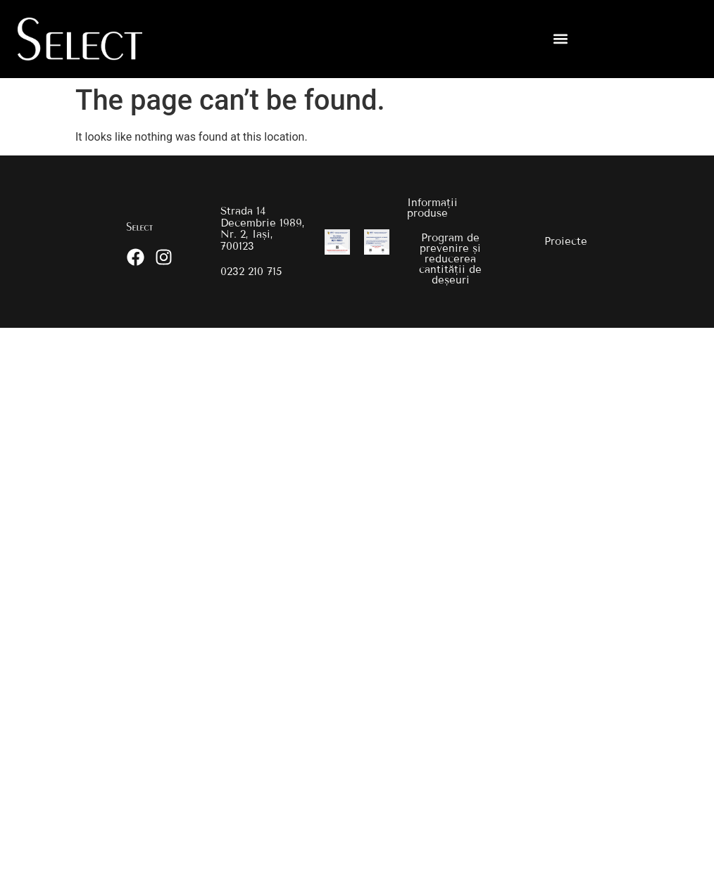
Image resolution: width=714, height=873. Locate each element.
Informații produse (432, 207)
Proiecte (565, 241)
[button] (560, 39)
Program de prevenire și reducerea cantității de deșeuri (450, 258)
